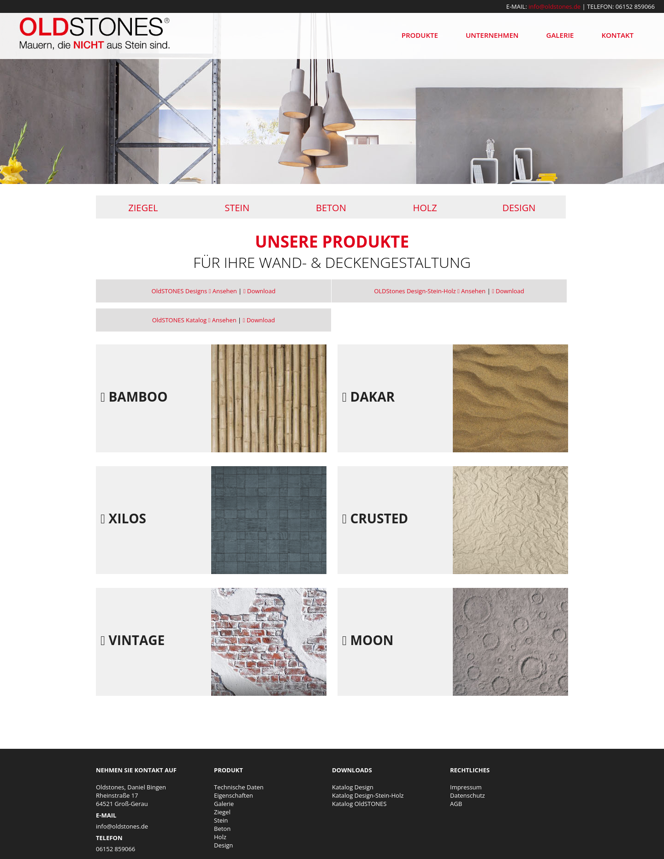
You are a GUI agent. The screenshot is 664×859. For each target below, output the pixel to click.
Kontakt (617, 35)
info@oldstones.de (554, 6)
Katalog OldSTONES (359, 804)
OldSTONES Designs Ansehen (194, 291)
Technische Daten (239, 787)
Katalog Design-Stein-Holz (367, 795)
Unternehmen (492, 35)
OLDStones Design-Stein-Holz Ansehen (430, 291)
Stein (237, 207)
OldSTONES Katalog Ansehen (194, 320)
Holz (425, 207)
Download (259, 291)
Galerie (560, 35)
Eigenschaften (233, 795)
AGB (456, 804)
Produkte (420, 35)
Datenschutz (467, 795)
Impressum (466, 787)
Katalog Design (353, 787)
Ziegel (143, 207)
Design (518, 207)
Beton (331, 207)
